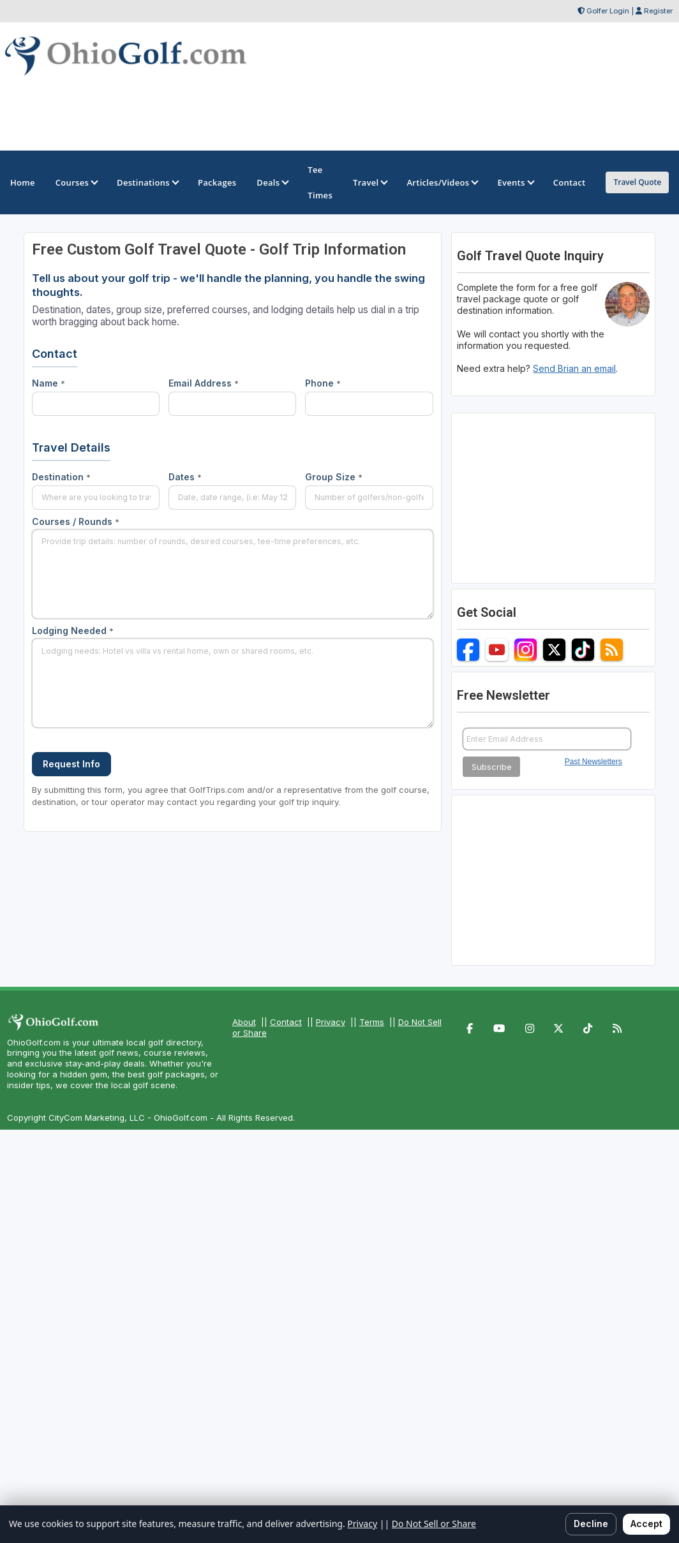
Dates (185, 476)
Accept (646, 1523)
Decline (591, 1523)
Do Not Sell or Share (434, 1523)
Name (48, 383)
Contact (286, 1022)
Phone (323, 383)
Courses (76, 182)
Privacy (330, 1022)
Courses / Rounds (75, 521)
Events (514, 182)
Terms (371, 1022)
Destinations (147, 182)
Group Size (333, 476)
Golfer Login (607, 10)
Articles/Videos (442, 182)
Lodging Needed (73, 630)
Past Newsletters (593, 761)
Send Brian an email (574, 368)
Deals (272, 182)
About (244, 1022)
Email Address (203, 383)
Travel (369, 182)
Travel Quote (637, 182)
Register (658, 10)
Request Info (71, 763)
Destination (61, 476)
